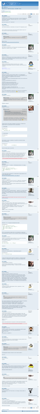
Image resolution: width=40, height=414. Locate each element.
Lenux (5, 36)
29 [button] (34, 14)
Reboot (7, 111)
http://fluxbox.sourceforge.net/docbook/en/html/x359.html (10, 42)
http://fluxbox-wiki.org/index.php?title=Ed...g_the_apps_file (10, 175)
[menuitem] (3, 7)
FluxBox (6, 11)
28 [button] (32, 14)
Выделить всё (5, 166)
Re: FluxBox (4, 15)
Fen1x (5, 97)
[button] (23, 14)
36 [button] (36, 14)
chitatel (6, 109)
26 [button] (29, 14)
